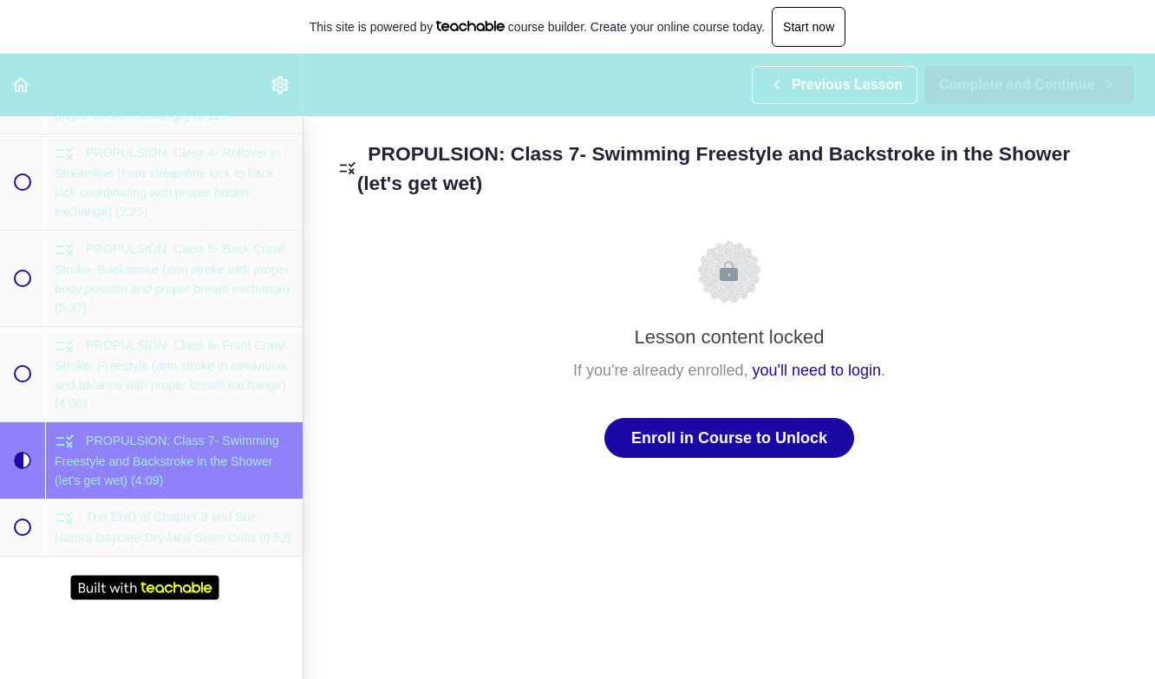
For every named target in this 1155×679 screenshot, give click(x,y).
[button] (21, 84)
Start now (808, 27)
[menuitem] (281, 84)
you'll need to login (817, 370)
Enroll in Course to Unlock (729, 438)
